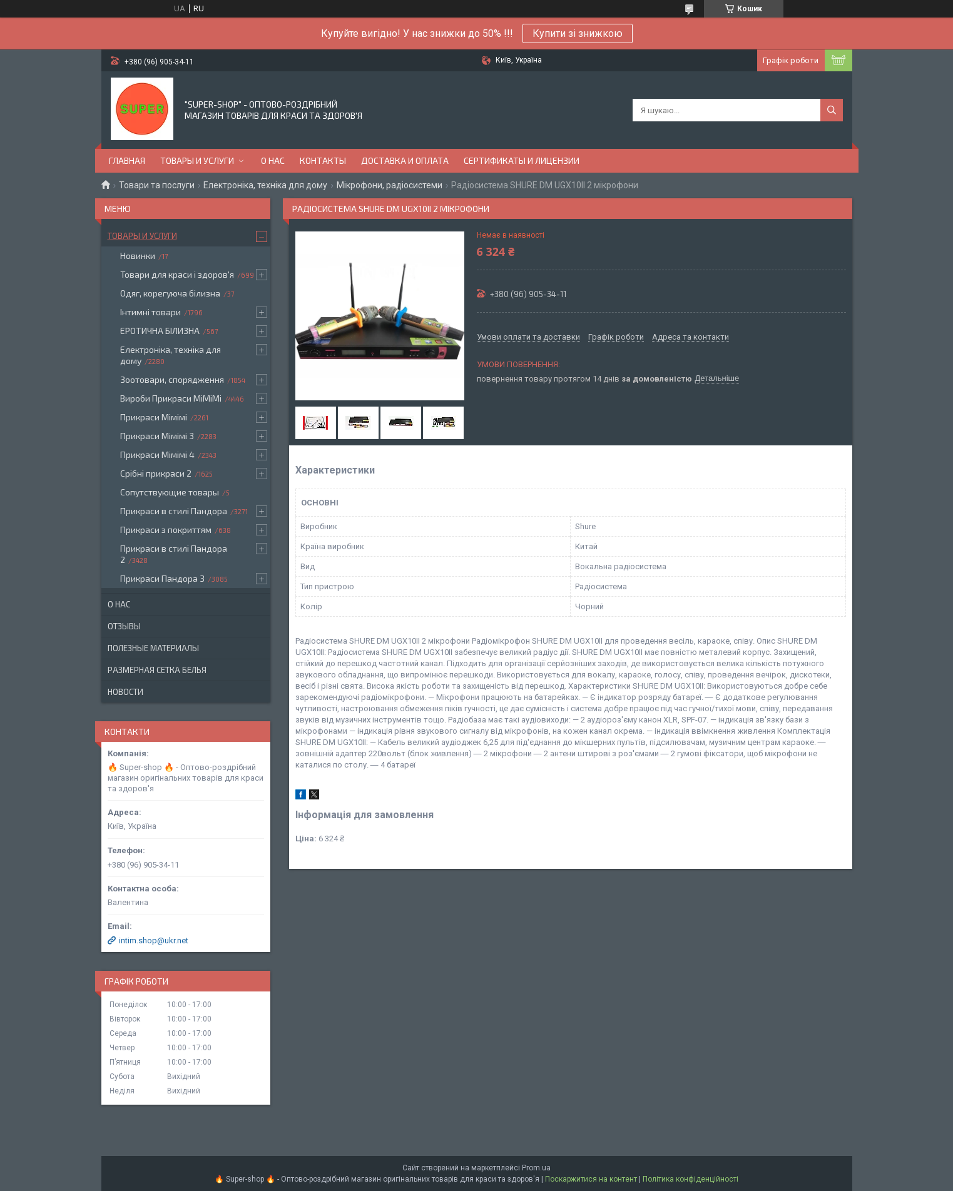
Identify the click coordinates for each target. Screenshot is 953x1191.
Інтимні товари (150, 312)
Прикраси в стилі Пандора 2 (173, 554)
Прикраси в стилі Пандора (173, 510)
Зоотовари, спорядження (172, 379)
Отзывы (124, 626)
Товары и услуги (197, 160)
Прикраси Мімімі (153, 417)
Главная (127, 160)
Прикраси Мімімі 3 (157, 435)
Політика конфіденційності (690, 1179)
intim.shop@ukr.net (153, 940)
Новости (125, 692)
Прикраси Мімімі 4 (157, 454)
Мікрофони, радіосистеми (389, 185)
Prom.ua (536, 1167)
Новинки (137, 255)
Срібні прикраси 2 (155, 473)
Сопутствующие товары (169, 492)
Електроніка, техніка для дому (265, 185)
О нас (273, 160)
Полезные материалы (153, 648)
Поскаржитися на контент (591, 1179)
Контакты (323, 160)
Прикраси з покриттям (165, 529)
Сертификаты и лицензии (521, 160)
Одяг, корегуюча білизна (170, 293)
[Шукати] (831, 110)
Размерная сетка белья (157, 670)
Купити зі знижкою (578, 33)
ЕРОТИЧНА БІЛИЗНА (160, 330)
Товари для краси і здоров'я (177, 274)
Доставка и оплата (405, 160)
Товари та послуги (157, 185)
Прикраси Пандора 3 (162, 578)
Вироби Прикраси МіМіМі (171, 398)
